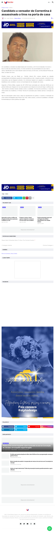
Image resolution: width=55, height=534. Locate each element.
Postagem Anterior (7, 245)
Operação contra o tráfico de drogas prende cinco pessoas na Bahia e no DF (9, 219)
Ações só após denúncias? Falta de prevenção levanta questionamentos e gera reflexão (31, 469)
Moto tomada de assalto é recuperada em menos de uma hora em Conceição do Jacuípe (31, 462)
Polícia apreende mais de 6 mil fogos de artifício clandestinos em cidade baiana (44, 219)
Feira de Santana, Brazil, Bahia (9, 253)
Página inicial (5, 7)
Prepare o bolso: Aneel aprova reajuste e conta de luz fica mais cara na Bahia (27, 219)
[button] (2, 2)
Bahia (10, 7)
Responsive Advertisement (27, 229)
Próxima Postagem (48, 245)
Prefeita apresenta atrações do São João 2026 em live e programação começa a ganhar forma (31, 455)
